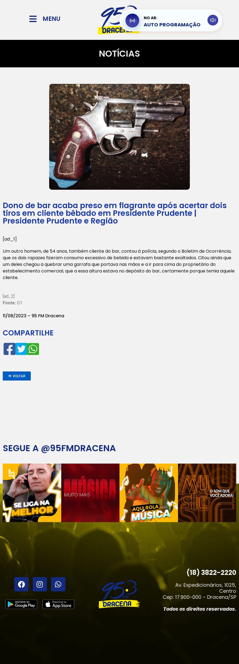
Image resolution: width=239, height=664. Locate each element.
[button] (17, 376)
